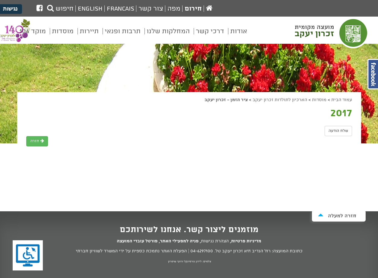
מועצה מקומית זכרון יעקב (332, 33)
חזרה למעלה (337, 215)
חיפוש (60, 9)
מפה (173, 9)
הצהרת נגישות (215, 241)
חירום (193, 9)
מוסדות (319, 100)
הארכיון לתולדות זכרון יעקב (280, 100)
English (90, 9)
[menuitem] (238, 35)
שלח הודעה (338, 130)
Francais (120, 9)
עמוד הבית (341, 100)
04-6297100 (201, 251)
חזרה (37, 141)
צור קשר (150, 9)
